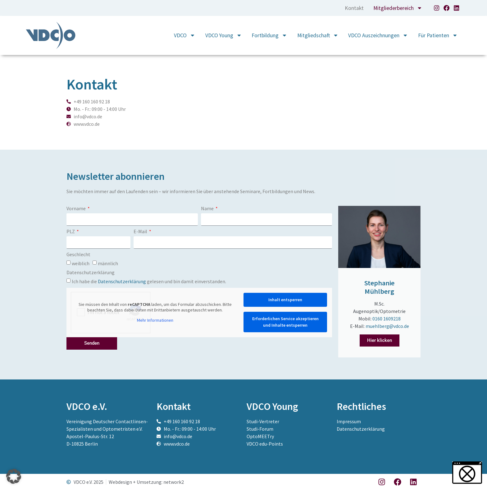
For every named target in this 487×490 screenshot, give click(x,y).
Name (208, 208)
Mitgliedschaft (318, 35)
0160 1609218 (386, 318)
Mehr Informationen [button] (155, 320)
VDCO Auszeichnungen (378, 35)
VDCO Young (223, 35)
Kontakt (353, 8)
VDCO (184, 35)
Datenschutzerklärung (90, 272)
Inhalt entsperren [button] (285, 299)
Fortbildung (269, 35)
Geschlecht (78, 254)
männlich (108, 263)
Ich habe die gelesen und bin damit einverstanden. (149, 281)
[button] (13, 476)
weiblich (80, 263)
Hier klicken (379, 340)
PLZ (71, 231)
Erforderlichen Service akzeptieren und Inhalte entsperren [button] (285, 322)
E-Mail (141, 231)
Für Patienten (438, 35)
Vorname (76, 208)
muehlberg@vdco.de (387, 326)
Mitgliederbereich (397, 8)
